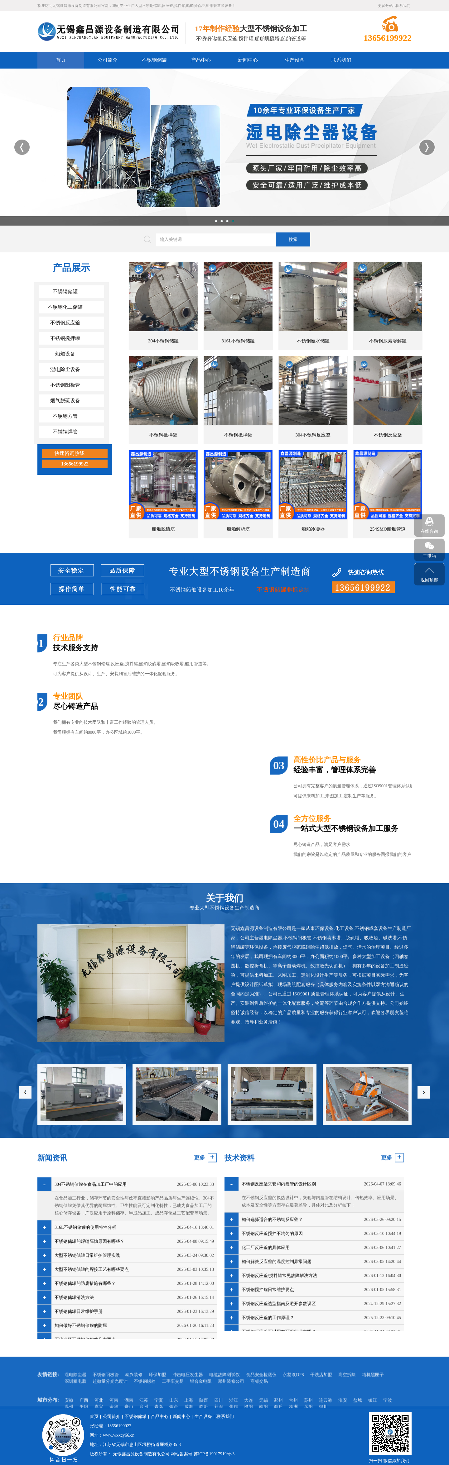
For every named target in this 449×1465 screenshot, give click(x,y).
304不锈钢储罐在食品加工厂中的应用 (91, 1320)
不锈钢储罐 (154, 60)
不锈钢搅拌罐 (403, 434)
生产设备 (295, 60)
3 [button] (227, 221)
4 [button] (233, 221)
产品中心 (201, 60)
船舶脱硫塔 (403, 529)
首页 (61, 60)
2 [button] (221, 221)
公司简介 (108, 60)
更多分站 (385, 5)
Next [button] (427, 147)
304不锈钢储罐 (403, 340)
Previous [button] (22, 147)
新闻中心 (248, 60)
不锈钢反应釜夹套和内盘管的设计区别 (279, 1313)
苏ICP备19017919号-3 (214, 1454)
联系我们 (402, 5)
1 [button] (216, 221)
